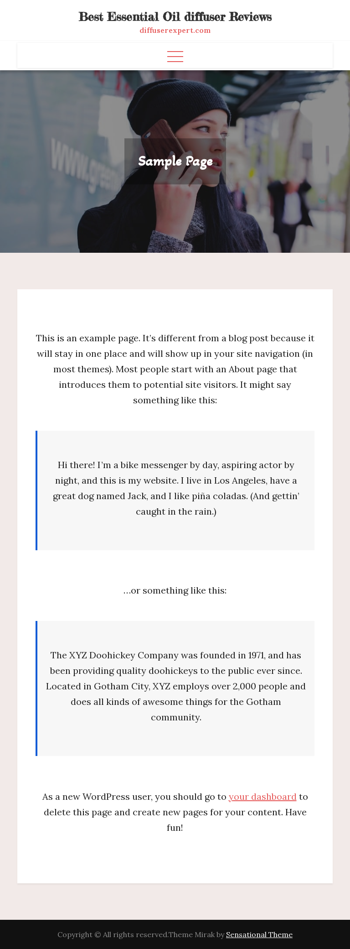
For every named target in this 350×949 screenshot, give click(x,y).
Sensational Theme (259, 934)
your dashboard (263, 796)
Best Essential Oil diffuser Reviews (175, 17)
